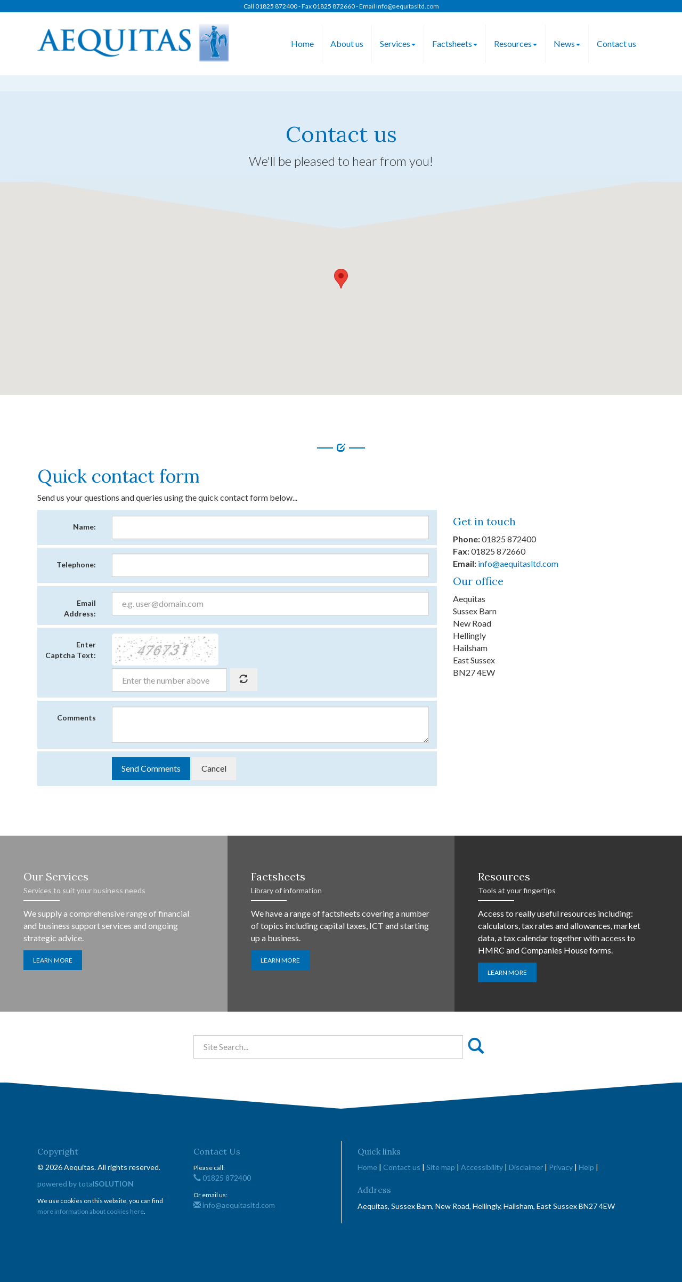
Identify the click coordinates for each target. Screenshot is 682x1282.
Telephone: (76, 564)
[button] (341, 279)
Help (586, 1167)
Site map (440, 1167)
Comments (76, 717)
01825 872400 (222, 1177)
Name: (84, 526)
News (567, 43)
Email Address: (80, 608)
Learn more (52, 960)
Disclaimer (526, 1167)
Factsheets (454, 43)
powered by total (85, 1183)
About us (346, 43)
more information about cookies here (90, 1211)
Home (302, 43)
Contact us (616, 43)
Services (398, 43)
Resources (515, 43)
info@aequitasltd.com (407, 6)
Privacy (561, 1167)
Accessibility (482, 1167)
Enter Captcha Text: (70, 650)
